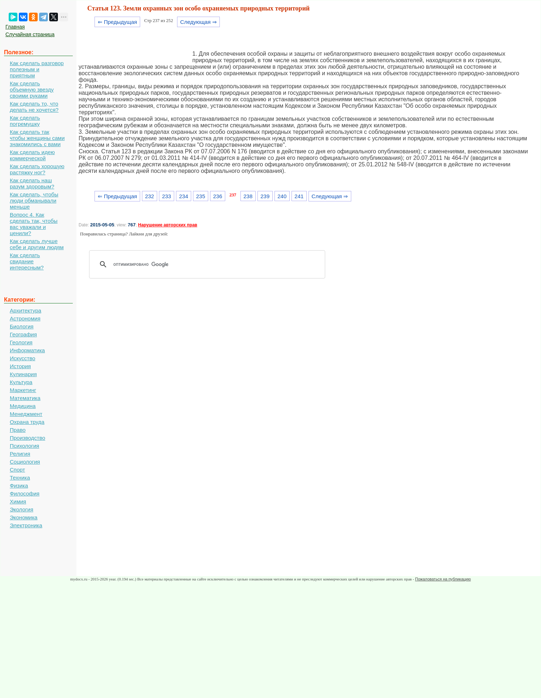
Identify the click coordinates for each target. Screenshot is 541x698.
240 (281, 196)
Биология (21, 326)
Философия (24, 493)
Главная (15, 27)
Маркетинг (23, 390)
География (23, 334)
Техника (20, 477)
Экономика (23, 517)
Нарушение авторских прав (167, 224)
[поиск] (209, 264)
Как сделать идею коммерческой (32, 155)
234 (183, 196)
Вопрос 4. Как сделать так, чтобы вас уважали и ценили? (34, 224)
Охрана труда (27, 422)
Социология (25, 462)
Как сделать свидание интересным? (27, 261)
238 (247, 196)
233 (166, 196)
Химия (18, 501)
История (20, 366)
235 (200, 196)
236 (217, 196)
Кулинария (23, 374)
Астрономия (25, 318)
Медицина (22, 406)
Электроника (26, 525)
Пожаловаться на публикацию (443, 579)
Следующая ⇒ (198, 22)
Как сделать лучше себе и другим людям (37, 244)
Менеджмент (26, 414)
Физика (19, 485)
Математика (25, 398)
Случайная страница (30, 34)
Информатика (27, 350)
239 (264, 196)
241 (298, 196)
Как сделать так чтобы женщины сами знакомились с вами (37, 138)
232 (149, 196)
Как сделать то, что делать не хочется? (34, 107)
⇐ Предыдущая (117, 22)
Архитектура (25, 310)
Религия (20, 454)
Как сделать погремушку (25, 121)
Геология (21, 342)
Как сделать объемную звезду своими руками (32, 89)
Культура (21, 382)
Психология (24, 446)
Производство (27, 438)
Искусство (22, 358)
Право (18, 430)
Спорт (17, 470)
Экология (21, 509)
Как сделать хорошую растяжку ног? (37, 169)
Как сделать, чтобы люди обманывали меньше (34, 200)
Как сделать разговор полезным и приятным (37, 69)
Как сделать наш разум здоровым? (32, 183)
